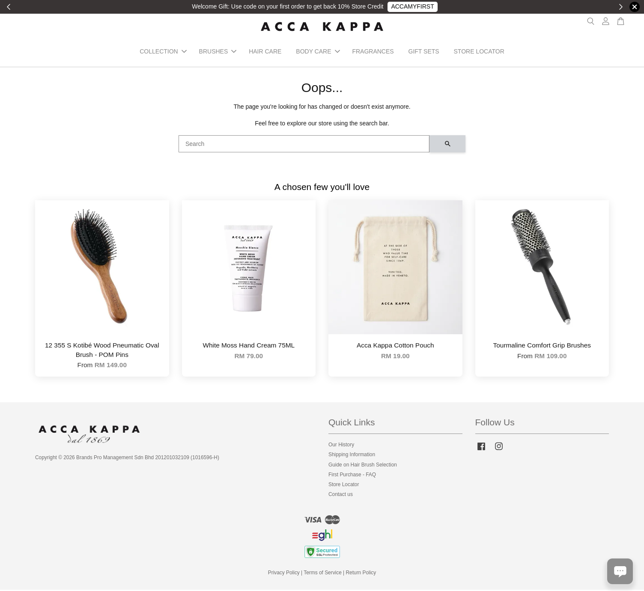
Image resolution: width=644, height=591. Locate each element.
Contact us (340, 496)
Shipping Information (351, 456)
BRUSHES (218, 52)
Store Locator (343, 486)
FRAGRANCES (373, 52)
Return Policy (361, 574)
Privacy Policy (284, 574)
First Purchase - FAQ (352, 476)
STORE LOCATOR (479, 52)
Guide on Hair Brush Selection (362, 466)
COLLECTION (163, 52)
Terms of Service (323, 574)
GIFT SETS (423, 52)
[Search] (304, 145)
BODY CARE (318, 52)
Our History (341, 446)
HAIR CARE (265, 52)
